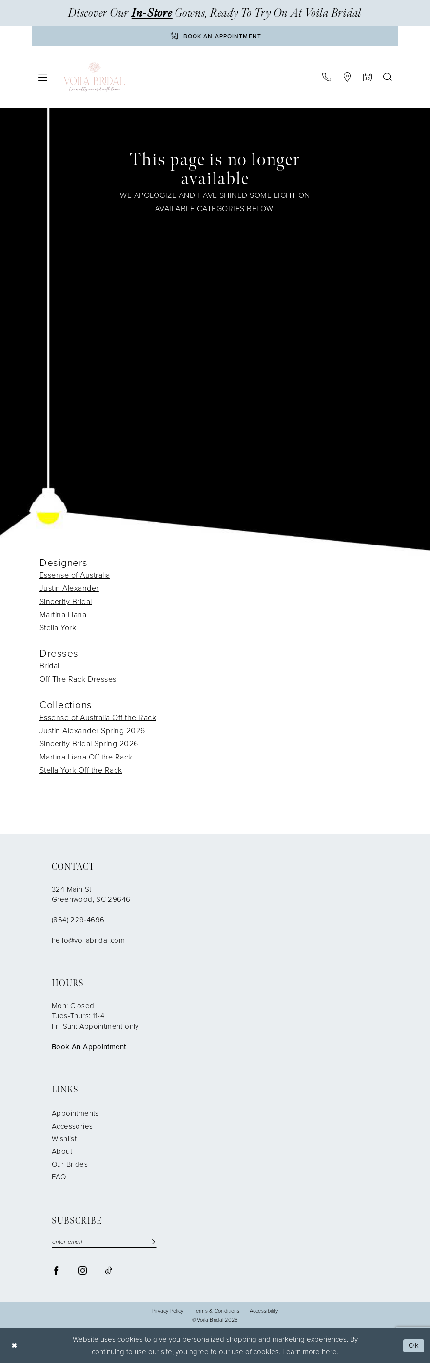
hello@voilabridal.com (88, 940)
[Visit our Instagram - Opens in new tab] (82, 1270)
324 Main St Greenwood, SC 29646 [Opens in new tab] (91, 894)
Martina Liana (62, 614)
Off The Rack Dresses (78, 678)
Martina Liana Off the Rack (86, 756)
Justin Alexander (69, 588)
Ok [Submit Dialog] (414, 1345)
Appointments (75, 1113)
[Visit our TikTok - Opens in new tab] (108, 1270)
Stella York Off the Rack (80, 770)
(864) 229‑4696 (78, 920)
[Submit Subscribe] (153, 1242)
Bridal (49, 665)
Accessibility (264, 1311)
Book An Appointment (89, 1046)
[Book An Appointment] (215, 36)
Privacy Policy (168, 1311)
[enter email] (104, 1242)
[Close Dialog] (14, 1345)
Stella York (57, 627)
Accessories (72, 1126)
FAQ (59, 1176)
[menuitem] (43, 77)
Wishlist (64, 1138)
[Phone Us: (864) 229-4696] (326, 77)
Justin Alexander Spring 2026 (92, 730)
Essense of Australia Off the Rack (97, 717)
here (329, 1351)
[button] (43, 77)
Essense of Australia (74, 575)
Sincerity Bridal (65, 601)
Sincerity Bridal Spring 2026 (88, 743)
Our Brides (70, 1164)
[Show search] (387, 77)
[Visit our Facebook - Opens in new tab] (56, 1270)
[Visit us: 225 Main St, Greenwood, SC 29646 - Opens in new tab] (346, 77)
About (62, 1151)
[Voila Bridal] (94, 77)
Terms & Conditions (217, 1311)
